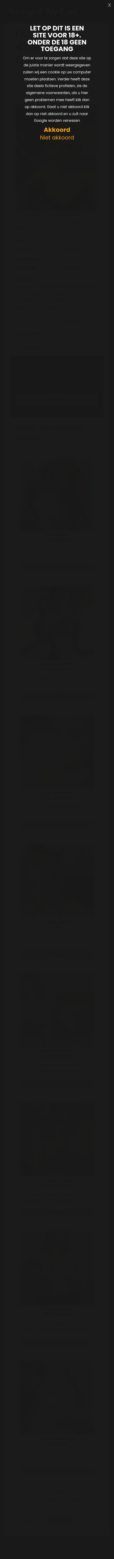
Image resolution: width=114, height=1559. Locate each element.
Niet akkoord (57, 137)
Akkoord (57, 129)
